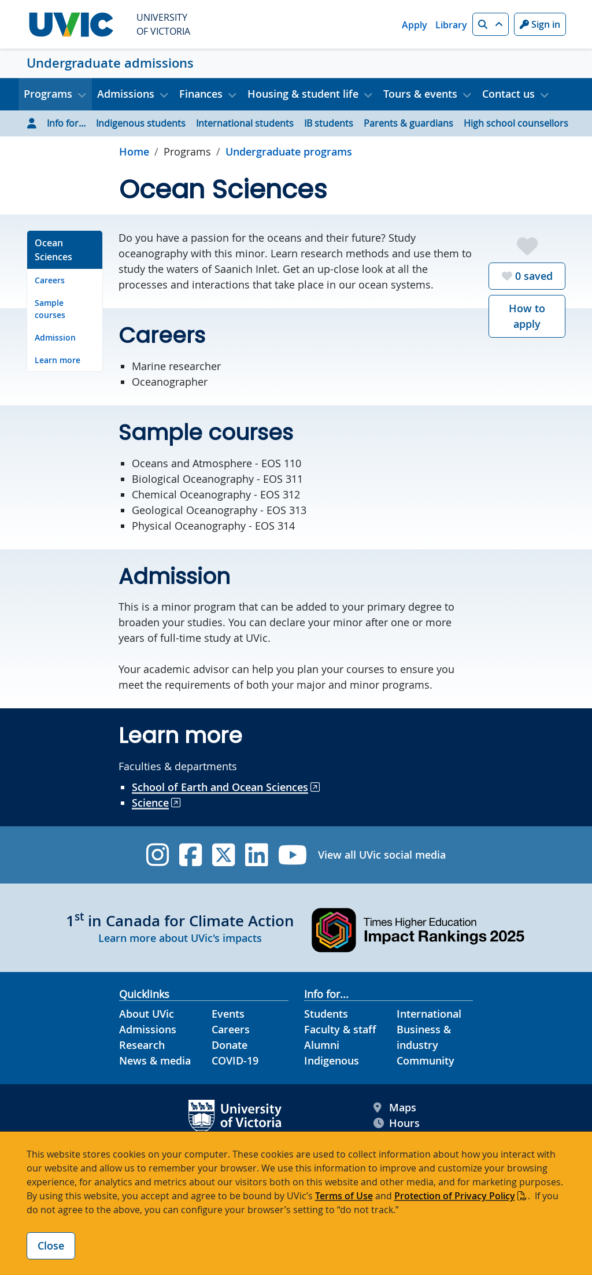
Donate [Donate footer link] (229, 1045)
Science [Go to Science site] (150, 803)
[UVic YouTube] (293, 855)
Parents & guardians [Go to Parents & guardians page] (408, 123)
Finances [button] (201, 94)
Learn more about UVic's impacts (180, 938)
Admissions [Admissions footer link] (147, 1029)
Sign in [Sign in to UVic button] (540, 24)
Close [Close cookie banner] (51, 1245)
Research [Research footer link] (142, 1045)
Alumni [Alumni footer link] (321, 1045)
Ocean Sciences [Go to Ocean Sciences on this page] (53, 249)
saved (527, 276)
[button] (490, 24)
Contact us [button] (508, 94)
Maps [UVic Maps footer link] (394, 1107)
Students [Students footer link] (326, 1014)
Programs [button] (48, 94)
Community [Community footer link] (425, 1060)
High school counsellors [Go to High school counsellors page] (516, 123)
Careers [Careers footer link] (231, 1029)
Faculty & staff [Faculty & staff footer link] (340, 1029)
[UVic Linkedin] (256, 855)
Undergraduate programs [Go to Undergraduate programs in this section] (288, 151)
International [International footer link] (429, 1014)
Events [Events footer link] (228, 1014)
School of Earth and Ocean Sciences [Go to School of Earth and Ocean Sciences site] (220, 787)
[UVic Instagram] (157, 855)
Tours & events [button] (420, 94)
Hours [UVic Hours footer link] (396, 1123)
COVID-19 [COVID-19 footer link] (235, 1060)
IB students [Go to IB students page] (328, 123)
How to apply (527, 316)
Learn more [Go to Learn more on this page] (57, 359)
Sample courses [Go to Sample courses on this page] (50, 308)
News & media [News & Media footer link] (155, 1060)
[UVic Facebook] (190, 855)
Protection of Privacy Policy (454, 1195)
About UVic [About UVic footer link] (146, 1014)
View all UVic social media (382, 855)
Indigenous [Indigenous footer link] (331, 1060)
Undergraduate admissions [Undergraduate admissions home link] (110, 63)
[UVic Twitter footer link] (223, 855)
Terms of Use (344, 1195)
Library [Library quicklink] (451, 25)
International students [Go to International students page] (245, 123)
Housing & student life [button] (302, 94)
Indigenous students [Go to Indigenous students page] (141, 123)
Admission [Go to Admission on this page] (55, 337)
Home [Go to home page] (134, 151)
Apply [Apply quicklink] (414, 25)
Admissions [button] (125, 94)
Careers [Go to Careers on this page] (50, 280)
